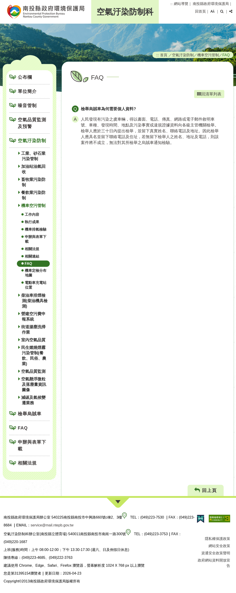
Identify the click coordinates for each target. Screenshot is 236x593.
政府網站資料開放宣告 (214, 563)
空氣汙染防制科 (125, 11)
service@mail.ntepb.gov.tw (52, 525)
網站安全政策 (219, 546)
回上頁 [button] (205, 490)
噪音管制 (27, 105)
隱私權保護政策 (217, 539)
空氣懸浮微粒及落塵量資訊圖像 (33, 384)
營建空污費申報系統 (33, 316)
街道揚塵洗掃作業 (33, 330)
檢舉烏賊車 (29, 413)
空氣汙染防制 (32, 140)
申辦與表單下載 (35, 239)
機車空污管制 (33, 205)
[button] (212, 11)
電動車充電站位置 (35, 285)
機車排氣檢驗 (35, 229)
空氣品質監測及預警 (32, 123)
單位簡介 (27, 91)
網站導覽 (181, 4)
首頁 (163, 55)
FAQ (28, 263)
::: (171, 4)
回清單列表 (209, 94)
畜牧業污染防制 (33, 182)
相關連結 (32, 256)
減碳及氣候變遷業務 (33, 400)
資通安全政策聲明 (215, 553)
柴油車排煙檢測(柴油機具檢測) (34, 300)
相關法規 (32, 249)
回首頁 (200, 11)
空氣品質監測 (33, 371)
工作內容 (32, 214)
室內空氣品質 (33, 340)
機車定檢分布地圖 (35, 273)
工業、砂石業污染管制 (33, 156)
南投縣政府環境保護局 (211, 4)
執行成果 (32, 222)
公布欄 (25, 77)
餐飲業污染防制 (33, 195)
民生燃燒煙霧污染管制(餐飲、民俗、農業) (33, 355)
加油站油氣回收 (33, 169)
